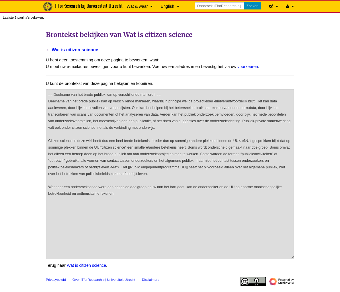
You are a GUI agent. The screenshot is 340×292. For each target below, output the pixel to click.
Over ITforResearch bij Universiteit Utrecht (104, 279)
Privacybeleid (56, 279)
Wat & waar (137, 6)
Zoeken (252, 6)
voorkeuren (247, 66)
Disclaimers (150, 279)
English (167, 6)
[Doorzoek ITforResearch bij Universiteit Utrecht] (220, 5)
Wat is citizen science (75, 49)
